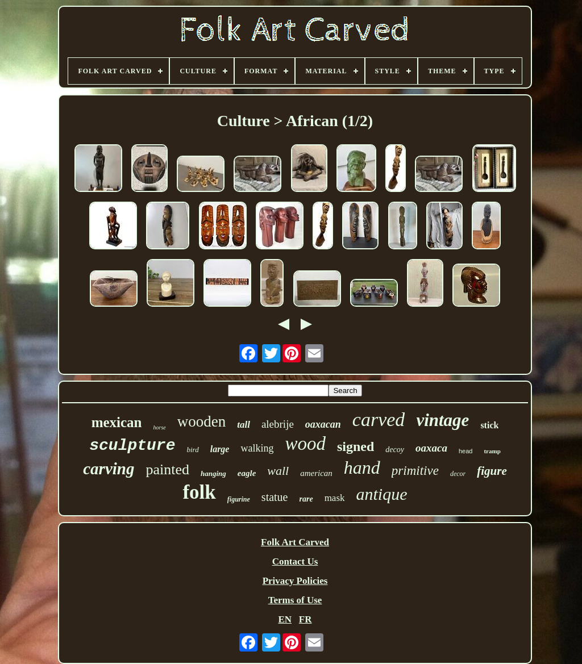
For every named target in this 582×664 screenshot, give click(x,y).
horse (159, 427)
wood (305, 443)
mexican (117, 422)
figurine (238, 499)
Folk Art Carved (295, 542)
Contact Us (295, 561)
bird (192, 449)
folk (198, 492)
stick (489, 425)
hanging (213, 473)
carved (378, 419)
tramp (492, 451)
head (465, 451)
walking (256, 448)
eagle (247, 473)
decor (457, 474)
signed (355, 446)
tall (243, 424)
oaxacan (323, 424)
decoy (394, 449)
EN (285, 619)
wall (278, 470)
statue (274, 497)
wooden (201, 421)
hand (362, 467)
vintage (442, 420)
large (220, 449)
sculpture (132, 445)
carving (108, 469)
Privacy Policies (295, 580)
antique (382, 494)
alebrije (277, 424)
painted (167, 469)
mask (335, 497)
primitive (415, 470)
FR (305, 619)
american (316, 473)
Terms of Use (295, 600)
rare (306, 499)
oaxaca (431, 448)
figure (492, 471)
